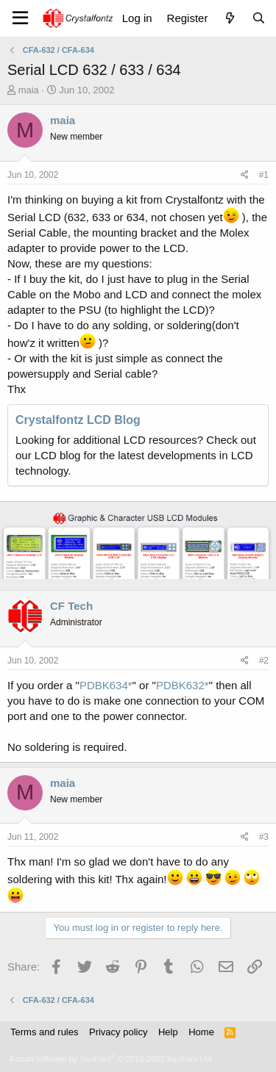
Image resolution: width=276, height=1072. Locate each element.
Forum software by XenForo (111, 1058)
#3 (264, 837)
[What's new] (229, 18)
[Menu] (20, 18)
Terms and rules (44, 1031)
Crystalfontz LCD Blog (78, 420)
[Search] (258, 18)
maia (28, 90)
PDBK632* (182, 685)
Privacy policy (118, 1031)
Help (168, 1031)
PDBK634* (105, 685)
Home (201, 1031)
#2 (264, 660)
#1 (264, 175)
